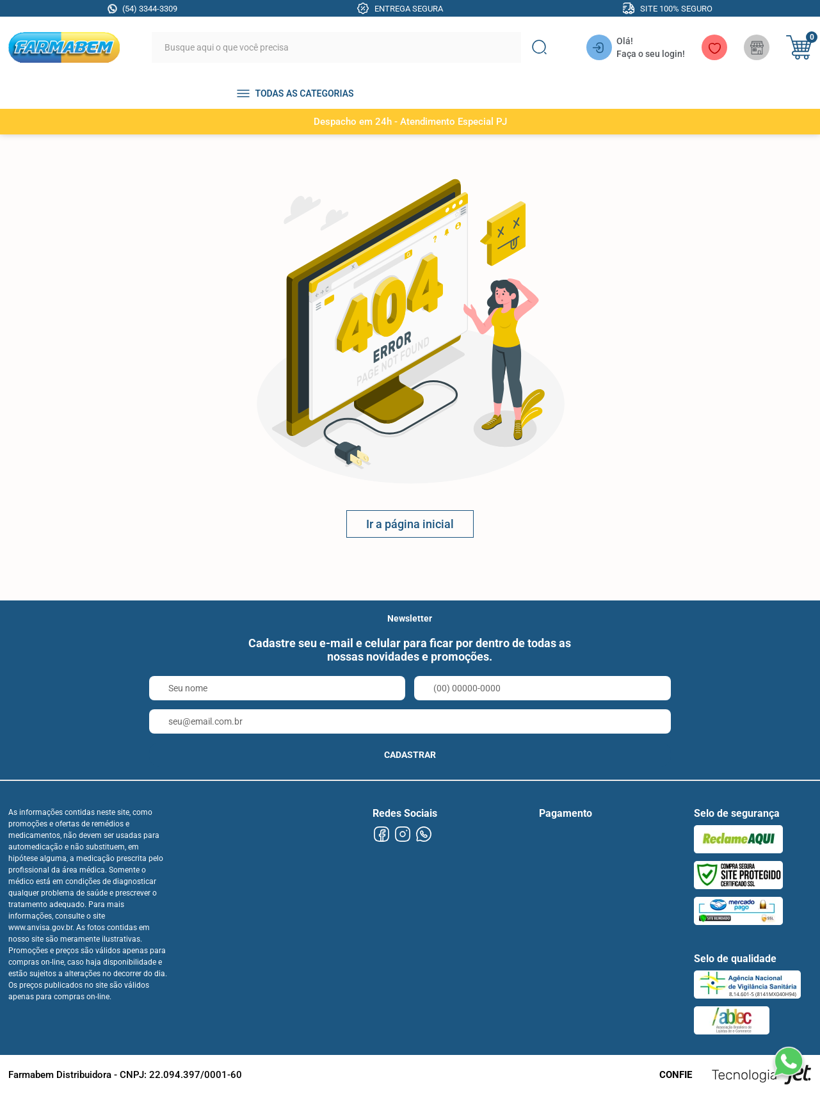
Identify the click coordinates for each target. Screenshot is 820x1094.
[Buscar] (539, 47)
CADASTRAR (410, 755)
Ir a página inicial (410, 524)
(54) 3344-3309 (149, 8)
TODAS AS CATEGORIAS (304, 93)
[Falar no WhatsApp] (788, 1062)
